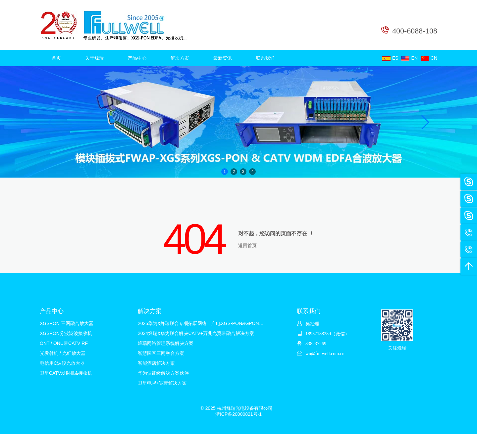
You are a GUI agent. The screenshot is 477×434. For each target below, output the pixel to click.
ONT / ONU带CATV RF (64, 343)
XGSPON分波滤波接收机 (66, 333)
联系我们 (265, 58)
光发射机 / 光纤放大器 (62, 353)
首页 (56, 58)
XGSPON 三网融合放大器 (66, 323)
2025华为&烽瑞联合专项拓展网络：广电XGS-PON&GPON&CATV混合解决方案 (220, 323)
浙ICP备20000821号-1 (238, 414)
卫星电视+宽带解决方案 (162, 383)
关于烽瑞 (94, 58)
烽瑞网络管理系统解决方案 (165, 343)
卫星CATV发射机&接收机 (66, 373)
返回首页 (247, 245)
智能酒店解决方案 (156, 363)
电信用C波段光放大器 (62, 363)
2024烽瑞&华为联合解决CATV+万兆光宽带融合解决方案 (196, 333)
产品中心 (137, 58)
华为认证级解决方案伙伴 (163, 373)
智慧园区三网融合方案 (161, 353)
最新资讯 (222, 58)
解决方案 (180, 58)
